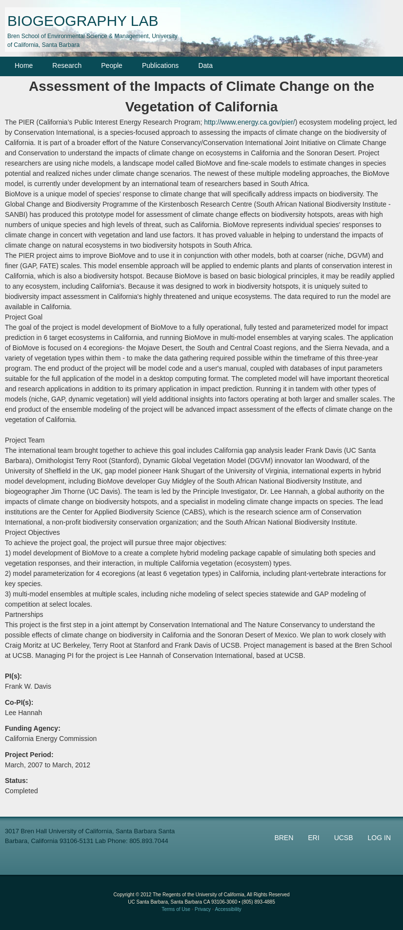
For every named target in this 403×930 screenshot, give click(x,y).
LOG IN (379, 838)
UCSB (343, 838)
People (111, 65)
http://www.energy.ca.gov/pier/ (249, 122)
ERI (313, 838)
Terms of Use (175, 909)
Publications (160, 65)
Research (66, 65)
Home (24, 65)
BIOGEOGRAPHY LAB (83, 21)
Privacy (203, 909)
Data (205, 65)
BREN (283, 838)
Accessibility (228, 909)
